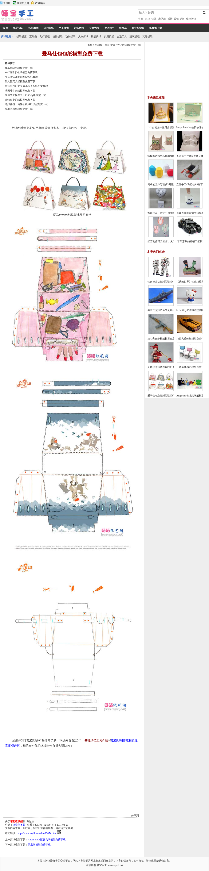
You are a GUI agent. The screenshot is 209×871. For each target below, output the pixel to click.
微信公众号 (23, 3)
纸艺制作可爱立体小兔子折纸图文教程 (26, 86)
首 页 (5, 28)
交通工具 (122, 36)
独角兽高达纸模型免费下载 (162, 281)
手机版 (7, 3)
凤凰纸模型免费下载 (39, 844)
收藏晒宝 (40, 3)
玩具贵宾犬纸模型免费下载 (20, 81)
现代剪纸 (49, 28)
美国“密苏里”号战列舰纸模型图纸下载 (168, 310)
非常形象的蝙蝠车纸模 (189, 241)
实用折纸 (109, 36)
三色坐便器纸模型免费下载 (191, 367)
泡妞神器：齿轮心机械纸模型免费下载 (26, 104)
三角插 (33, 36)
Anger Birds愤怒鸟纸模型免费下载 (47, 839)
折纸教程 (33, 28)
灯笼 (154, 18)
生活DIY (109, 28)
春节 (140, 18)
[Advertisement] (86, 15)
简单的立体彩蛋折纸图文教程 (163, 184)
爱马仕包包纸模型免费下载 (125, 44)
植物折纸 (57, 36)
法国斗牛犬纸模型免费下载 (20, 90)
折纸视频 (21, 36)
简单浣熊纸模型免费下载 (19, 108)
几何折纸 (45, 36)
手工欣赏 (64, 28)
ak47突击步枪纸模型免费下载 (21, 72)
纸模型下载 (155, 28)
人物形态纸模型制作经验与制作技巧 (167, 367)
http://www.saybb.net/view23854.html (37, 833)
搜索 (204, 13)
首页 (89, 44)
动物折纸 (70, 36)
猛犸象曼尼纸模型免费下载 (20, 99)
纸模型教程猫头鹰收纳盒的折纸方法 (167, 155)
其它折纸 (147, 36)
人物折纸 (83, 36)
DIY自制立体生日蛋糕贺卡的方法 (166, 127)
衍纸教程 (79, 28)
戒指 (170, 18)
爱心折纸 (179, 18)
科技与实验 (138, 28)
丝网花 (123, 28)
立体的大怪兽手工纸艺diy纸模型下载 (25, 95)
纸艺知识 (18, 28)
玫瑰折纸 (191, 18)
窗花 (147, 18)
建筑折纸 (135, 36)
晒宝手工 (102, 865)
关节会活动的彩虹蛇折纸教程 (21, 77)
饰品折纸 (96, 36)
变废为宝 (94, 28)
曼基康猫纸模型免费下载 (19, 67)
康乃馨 (162, 18)
